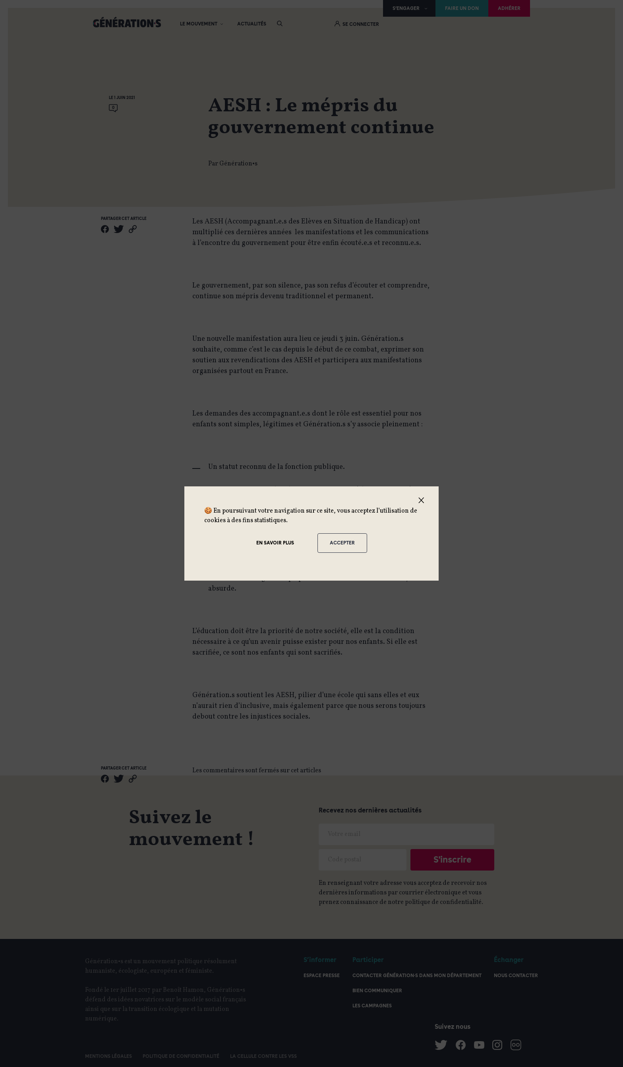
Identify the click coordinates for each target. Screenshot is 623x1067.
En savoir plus (275, 543)
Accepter (342, 543)
